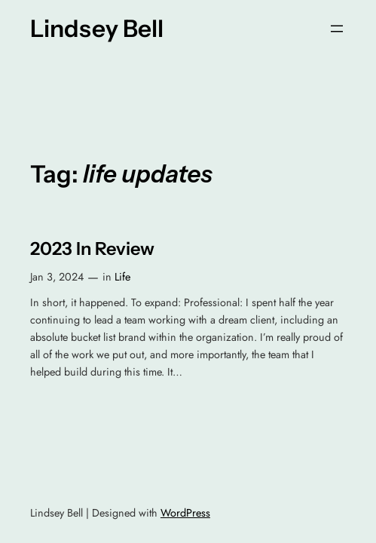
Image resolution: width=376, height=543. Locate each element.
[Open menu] (337, 29)
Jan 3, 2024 (57, 276)
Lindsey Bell (97, 28)
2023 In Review (92, 248)
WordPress (185, 512)
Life (122, 276)
